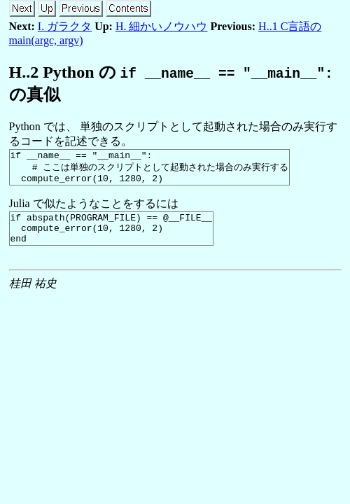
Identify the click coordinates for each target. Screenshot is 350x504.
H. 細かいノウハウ (161, 26)
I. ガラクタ (65, 26)
